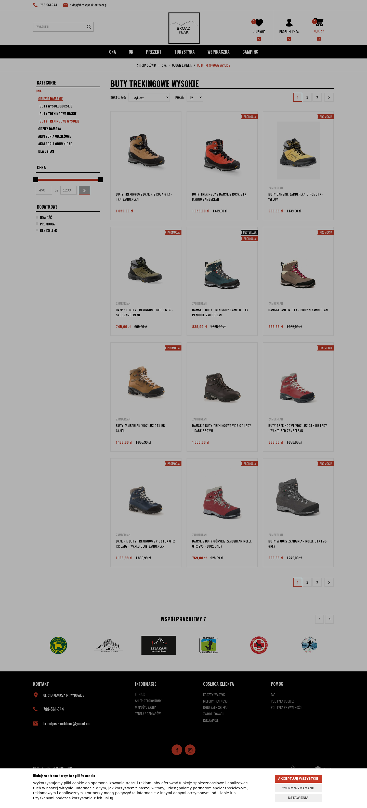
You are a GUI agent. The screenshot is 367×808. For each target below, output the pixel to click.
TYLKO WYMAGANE (298, 788)
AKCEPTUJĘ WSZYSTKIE (298, 778)
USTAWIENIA (298, 798)
